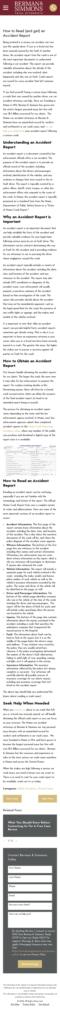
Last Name (15, 877)
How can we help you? (20, 914)
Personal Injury (45, 789)
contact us (19, 710)
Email (12, 895)
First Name (15, 868)
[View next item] (16, 841)
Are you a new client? (19, 905)
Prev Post (12, 798)
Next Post (47, 798)
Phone (12, 886)
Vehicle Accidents (27, 789)
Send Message (30, 964)
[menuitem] (15, 1004)
